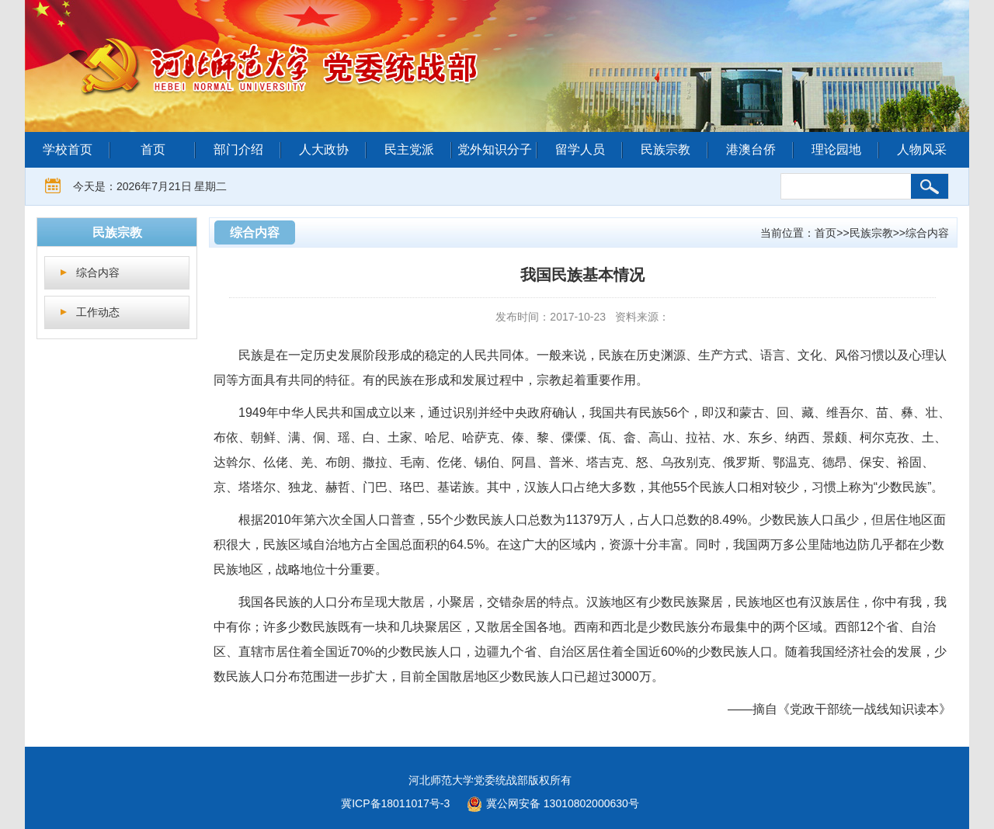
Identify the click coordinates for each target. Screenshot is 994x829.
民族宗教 (665, 149)
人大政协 (324, 149)
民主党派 (409, 149)
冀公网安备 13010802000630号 (549, 801)
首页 (153, 149)
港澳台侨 (751, 149)
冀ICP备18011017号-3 (395, 803)
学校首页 (67, 149)
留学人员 (580, 149)
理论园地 (836, 149)
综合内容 (98, 272)
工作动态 (98, 312)
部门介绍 (238, 149)
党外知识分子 (494, 149)
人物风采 (922, 149)
